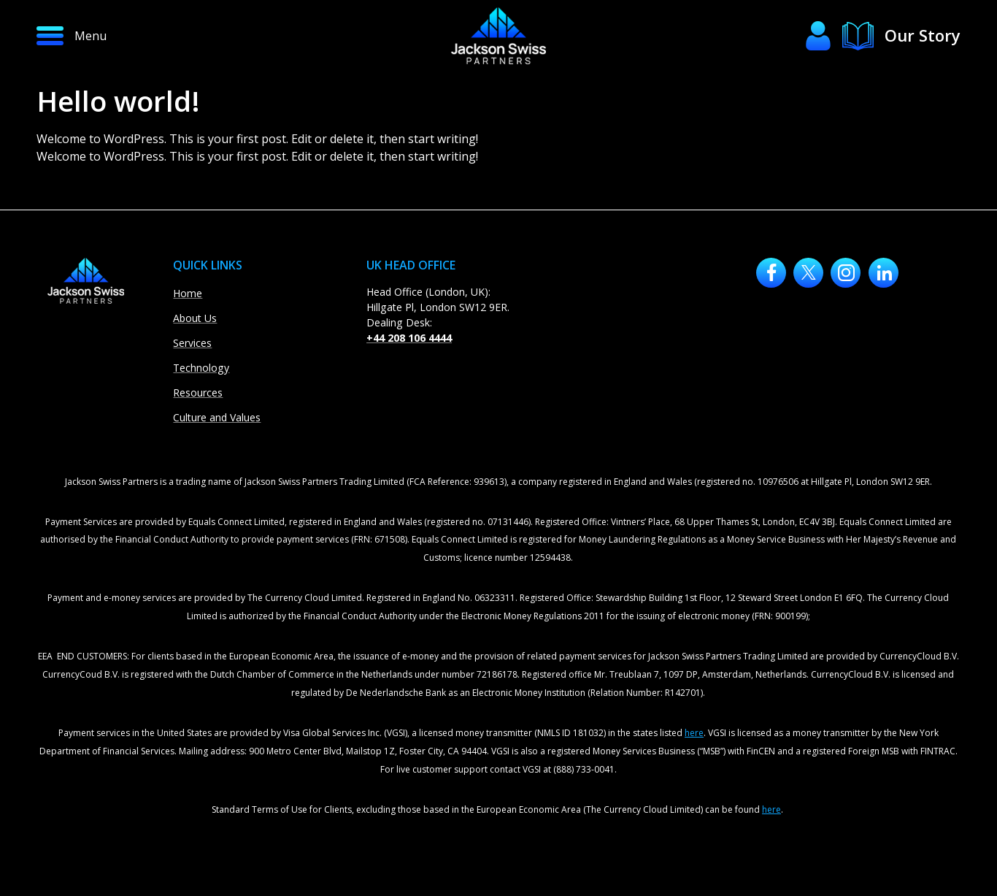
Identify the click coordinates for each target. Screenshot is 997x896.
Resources (198, 392)
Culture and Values (217, 417)
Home (187, 293)
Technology (201, 368)
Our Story (923, 35)
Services (192, 343)
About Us (195, 318)
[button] (127, 36)
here (694, 733)
